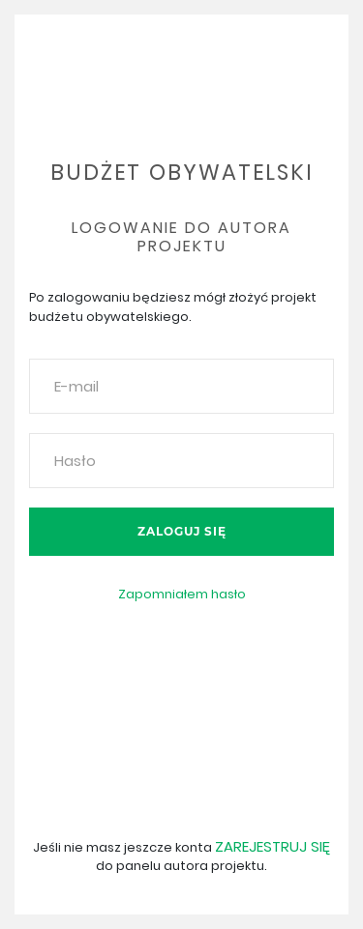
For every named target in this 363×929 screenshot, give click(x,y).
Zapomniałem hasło (182, 594)
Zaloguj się (182, 531)
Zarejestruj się (272, 846)
